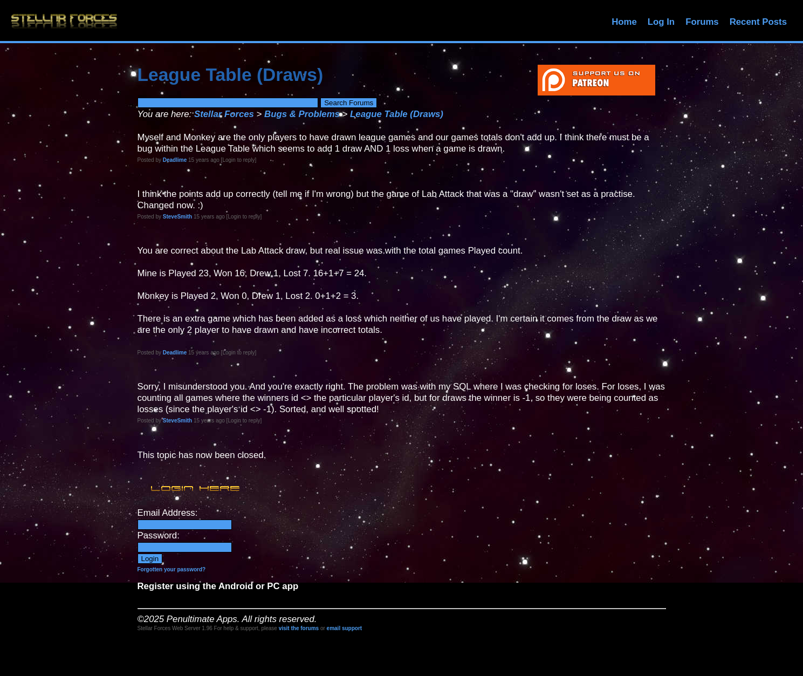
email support (344, 628)
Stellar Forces (224, 114)
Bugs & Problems (302, 114)
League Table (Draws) (396, 114)
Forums (702, 22)
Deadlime (175, 160)
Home (624, 22)
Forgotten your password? (172, 569)
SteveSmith (177, 217)
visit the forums (299, 628)
